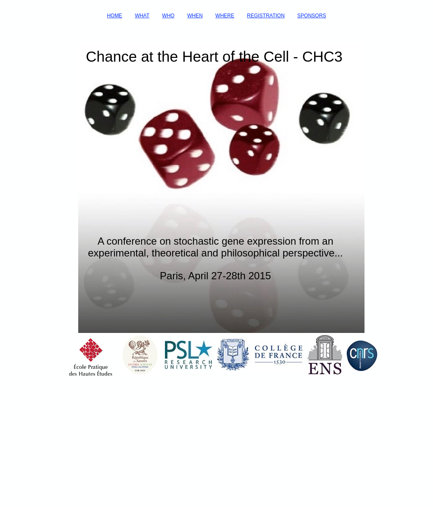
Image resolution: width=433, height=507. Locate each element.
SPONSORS (311, 16)
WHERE (224, 16)
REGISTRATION (266, 16)
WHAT (142, 16)
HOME (114, 16)
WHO (168, 16)
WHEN (195, 16)
